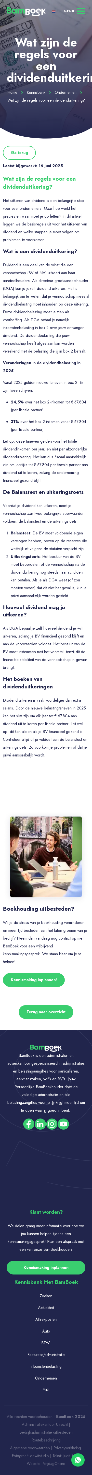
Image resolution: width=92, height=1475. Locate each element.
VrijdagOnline (54, 1463)
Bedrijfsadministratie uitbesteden (46, 1432)
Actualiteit (46, 1307)
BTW (45, 1343)
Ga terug (19, 152)
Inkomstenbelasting (46, 1366)
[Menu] (74, 11)
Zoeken (46, 1296)
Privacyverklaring (67, 1448)
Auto (46, 1331)
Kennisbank (39, 92)
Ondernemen (68, 92)
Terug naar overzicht (46, 1012)
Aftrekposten (46, 1319)
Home (15, 92)
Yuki (46, 1390)
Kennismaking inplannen (46, 1267)
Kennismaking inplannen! (34, 980)
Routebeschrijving (46, 1440)
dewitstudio (39, 1456)
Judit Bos (70, 1456)
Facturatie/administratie (46, 1354)
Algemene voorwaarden (30, 1448)
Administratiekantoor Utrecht (45, 1424)
